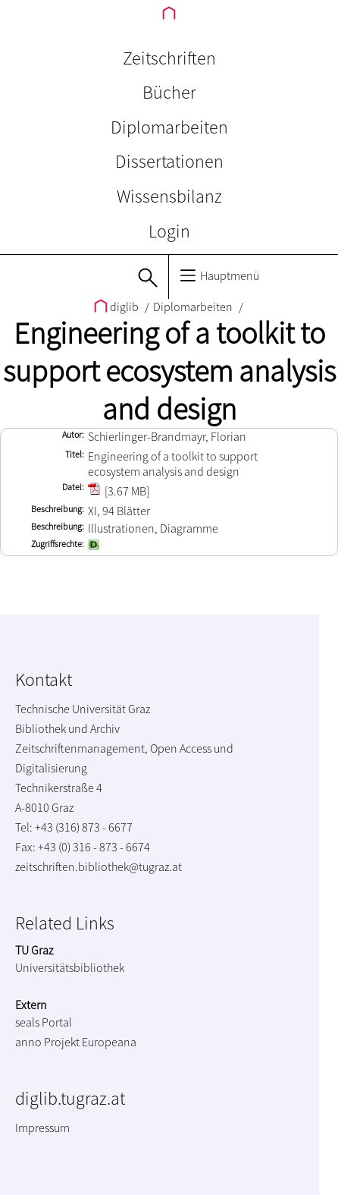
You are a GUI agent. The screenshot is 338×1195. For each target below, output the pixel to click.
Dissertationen (169, 161)
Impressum (42, 1127)
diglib (117, 306)
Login (169, 231)
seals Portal (43, 1022)
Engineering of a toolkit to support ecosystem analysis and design (169, 371)
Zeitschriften (169, 58)
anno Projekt (47, 1041)
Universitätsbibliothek (69, 967)
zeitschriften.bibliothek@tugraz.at (98, 866)
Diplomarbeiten (169, 127)
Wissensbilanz (169, 196)
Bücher (169, 92)
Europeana (109, 1041)
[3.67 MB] (118, 490)
